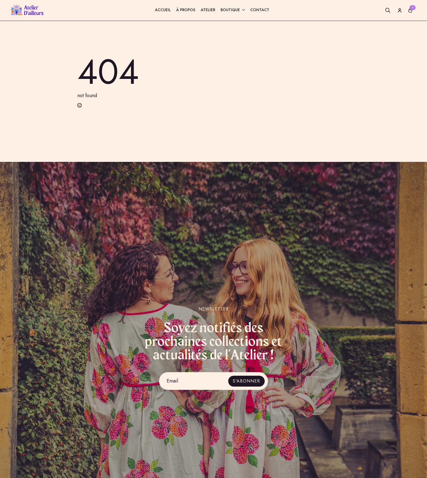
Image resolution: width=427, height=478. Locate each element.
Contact (259, 10)
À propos (185, 10)
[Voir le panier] (410, 10)
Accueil (163, 10)
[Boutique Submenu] (242, 10)
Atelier (208, 10)
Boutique (230, 10)
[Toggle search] (388, 10)
